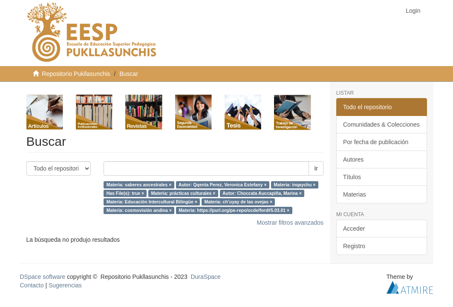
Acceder (354, 228)
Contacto (32, 285)
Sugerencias (65, 285)
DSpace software (43, 276)
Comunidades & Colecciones (381, 124)
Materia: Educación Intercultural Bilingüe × (152, 201)
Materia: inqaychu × (294, 184)
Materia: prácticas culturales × (183, 193)
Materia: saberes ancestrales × (139, 184)
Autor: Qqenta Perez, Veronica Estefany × (223, 184)
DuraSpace (205, 276)
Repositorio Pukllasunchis (76, 73)
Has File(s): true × (125, 193)
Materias (354, 194)
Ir (316, 168)
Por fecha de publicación (375, 142)
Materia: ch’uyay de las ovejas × (238, 201)
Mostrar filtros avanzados (290, 222)
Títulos (352, 177)
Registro (354, 246)
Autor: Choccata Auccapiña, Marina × (262, 193)
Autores (353, 159)
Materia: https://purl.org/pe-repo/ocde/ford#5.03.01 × (234, 210)
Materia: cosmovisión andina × (139, 210)
